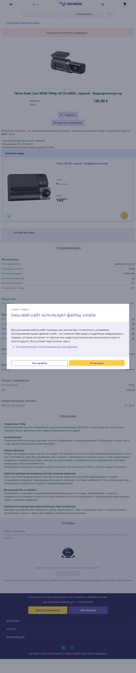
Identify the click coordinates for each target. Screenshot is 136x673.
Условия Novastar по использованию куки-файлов (44, 347)
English (25, 309)
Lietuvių (15, 309)
